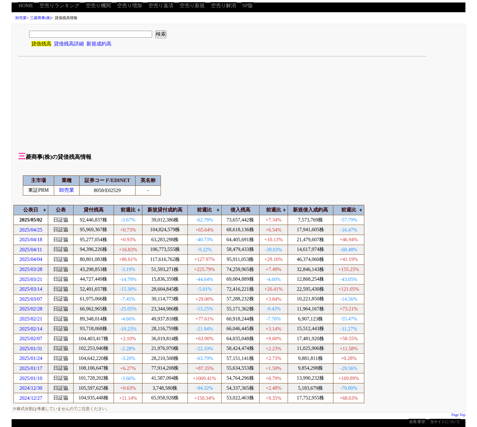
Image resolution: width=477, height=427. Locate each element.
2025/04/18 (30, 239)
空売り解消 (223, 5)
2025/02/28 (30, 308)
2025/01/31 (30, 348)
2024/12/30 (30, 388)
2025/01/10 (30, 378)
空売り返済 (160, 5)
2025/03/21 (30, 279)
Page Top (458, 415)
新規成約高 (98, 43)
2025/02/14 (30, 328)
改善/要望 (417, 421)
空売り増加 (129, 5)
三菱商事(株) (40, 18)
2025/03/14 (30, 289)
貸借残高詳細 (69, 43)
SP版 (247, 5)
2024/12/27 (30, 398)
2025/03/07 (30, 299)
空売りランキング (59, 5)
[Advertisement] (239, 103)
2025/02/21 (30, 318)
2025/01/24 (30, 358)
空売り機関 (98, 5)
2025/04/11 (30, 249)
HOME (25, 5)
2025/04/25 (30, 229)
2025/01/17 (30, 368)
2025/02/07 (30, 338)
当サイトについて (445, 421)
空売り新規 (192, 5)
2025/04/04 (30, 259)
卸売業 (21, 18)
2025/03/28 (30, 269)
